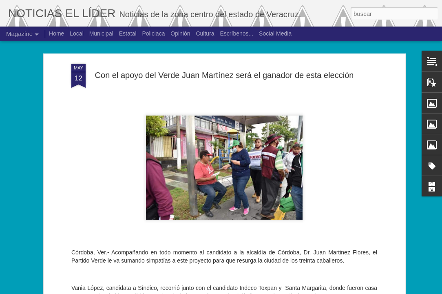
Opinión (180, 33)
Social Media (275, 33)
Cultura (205, 33)
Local (76, 33)
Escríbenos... (237, 33)
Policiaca (153, 33)
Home (56, 33)
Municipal (101, 33)
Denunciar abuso (281, 289)
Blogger (253, 289)
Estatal (128, 33)
